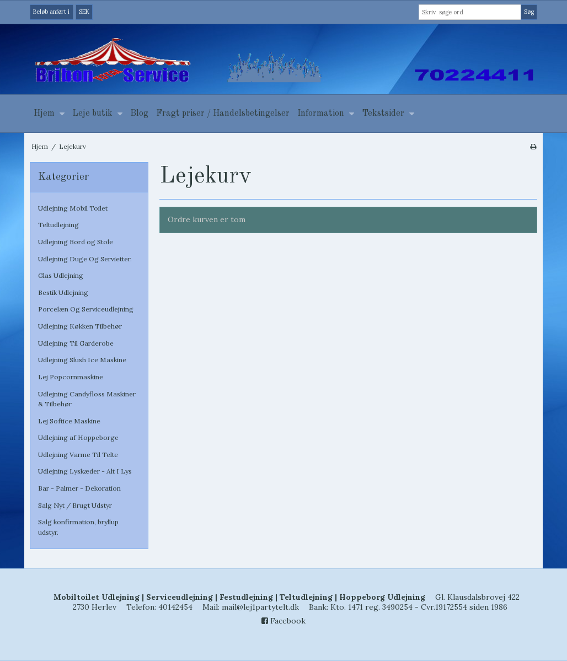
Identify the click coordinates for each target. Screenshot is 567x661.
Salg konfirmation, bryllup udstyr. (78, 527)
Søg (529, 11)
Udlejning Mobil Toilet (73, 208)
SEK (84, 11)
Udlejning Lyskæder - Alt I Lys (85, 471)
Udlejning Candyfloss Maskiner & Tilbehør (87, 399)
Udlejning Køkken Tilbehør (80, 326)
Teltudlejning (58, 225)
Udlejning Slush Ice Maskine (82, 360)
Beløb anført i (51, 11)
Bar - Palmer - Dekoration (79, 488)
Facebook (283, 621)
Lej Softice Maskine (69, 421)
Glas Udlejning (60, 275)
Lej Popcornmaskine (70, 377)
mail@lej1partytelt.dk (260, 607)
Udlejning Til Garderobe (76, 343)
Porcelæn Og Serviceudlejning (85, 309)
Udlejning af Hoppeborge (78, 437)
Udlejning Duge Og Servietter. (85, 259)
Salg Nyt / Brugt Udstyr (75, 505)
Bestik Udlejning (63, 292)
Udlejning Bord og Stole (75, 242)
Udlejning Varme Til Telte (78, 454)
